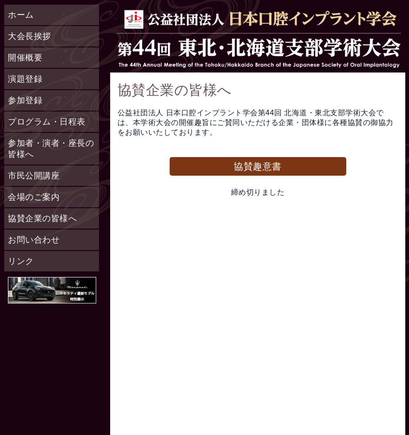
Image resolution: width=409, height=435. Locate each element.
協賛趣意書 (258, 166)
